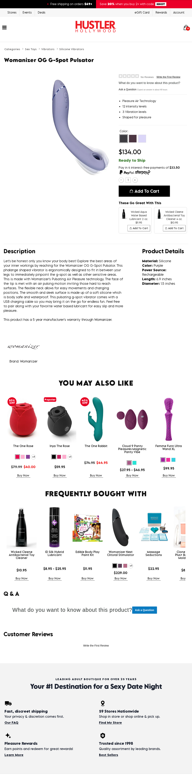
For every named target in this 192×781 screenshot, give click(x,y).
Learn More (13, 755)
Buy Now (23, 475)
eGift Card (142, 12)
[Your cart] (186, 27)
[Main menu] (4, 27)
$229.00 (120, 573)
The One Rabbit (96, 446)
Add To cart (144, 191)
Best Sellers (108, 755)
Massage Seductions (154, 553)
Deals (41, 12)
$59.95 (59, 467)
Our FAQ (11, 722)
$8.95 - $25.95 (54, 569)
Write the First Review (168, 77)
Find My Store (110, 722)
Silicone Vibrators (71, 49)
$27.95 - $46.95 (132, 470)
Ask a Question (127, 89)
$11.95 (87, 569)
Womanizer (29, 361)
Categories (12, 49)
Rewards (161, 12)
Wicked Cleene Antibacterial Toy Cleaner (21, 555)
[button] (124, 139)
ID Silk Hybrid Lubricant (54, 553)
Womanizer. (103, 320)
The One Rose (23, 446)
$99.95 (168, 468)
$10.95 (21, 570)
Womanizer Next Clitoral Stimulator (120, 553)
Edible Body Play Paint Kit (88, 553)
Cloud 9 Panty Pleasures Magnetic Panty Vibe (132, 449)
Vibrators (47, 49)
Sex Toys (31, 49)
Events (27, 12)
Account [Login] (178, 12)
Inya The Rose (60, 446)
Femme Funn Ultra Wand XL (168, 447)
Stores (12, 12)
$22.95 (153, 569)
